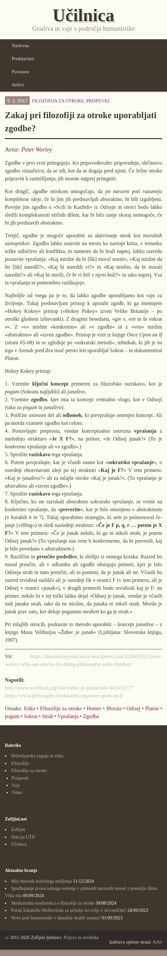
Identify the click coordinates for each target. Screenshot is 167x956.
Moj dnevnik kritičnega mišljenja (41, 881)
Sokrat (31, 716)
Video (16, 792)
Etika (29, 708)
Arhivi (18, 84)
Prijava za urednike (81, 937)
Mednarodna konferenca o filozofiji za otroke (52, 903)
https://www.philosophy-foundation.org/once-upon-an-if (64, 695)
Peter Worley (36, 149)
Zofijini (18, 829)
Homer (94, 708)
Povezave (20, 71)
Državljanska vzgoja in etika (37, 755)
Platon (152, 708)
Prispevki (97, 101)
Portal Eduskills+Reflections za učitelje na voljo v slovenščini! (68, 910)
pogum (12, 716)
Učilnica (18, 844)
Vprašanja (68, 716)
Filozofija (20, 763)
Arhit (157, 942)
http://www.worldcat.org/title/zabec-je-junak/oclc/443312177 (69, 688)
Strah (47, 716)
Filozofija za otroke (61, 708)
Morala (113, 708)
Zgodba (91, 716)
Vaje (15, 785)
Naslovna (20, 45)
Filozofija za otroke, (70, 101)
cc (7, 937)
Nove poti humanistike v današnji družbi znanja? (56, 917)
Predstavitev (23, 58)
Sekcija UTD (23, 837)
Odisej (133, 708)
